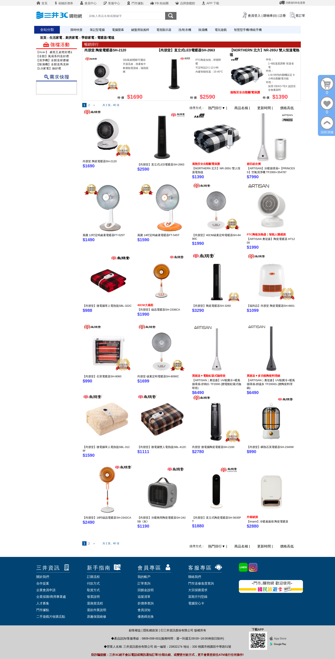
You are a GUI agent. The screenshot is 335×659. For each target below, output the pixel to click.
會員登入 (254, 15)
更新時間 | (265, 108)
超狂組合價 (254, 163)
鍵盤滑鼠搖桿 (140, 29)
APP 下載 (210, 3)
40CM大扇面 (145, 305)
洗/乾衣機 (184, 29)
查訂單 (300, 15)
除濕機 (202, 29)
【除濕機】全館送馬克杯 (52, 64)
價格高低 (287, 108)
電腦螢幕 (118, 29)
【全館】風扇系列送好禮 (52, 56)
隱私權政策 (150, 630)
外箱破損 (252, 517)
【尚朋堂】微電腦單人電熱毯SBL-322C (107, 305)
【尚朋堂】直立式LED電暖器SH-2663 (186, 50)
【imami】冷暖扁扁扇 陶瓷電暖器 (267, 521)
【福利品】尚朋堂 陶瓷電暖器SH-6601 (271, 305)
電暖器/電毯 (105, 37)
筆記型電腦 (97, 29)
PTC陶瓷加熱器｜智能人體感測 (266, 234)
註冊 (282, 15)
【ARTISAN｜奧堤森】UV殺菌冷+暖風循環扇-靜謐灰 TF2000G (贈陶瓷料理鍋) (271, 384)
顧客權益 (135, 630)
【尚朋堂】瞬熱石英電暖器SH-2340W (270, 447)
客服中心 (111, 3)
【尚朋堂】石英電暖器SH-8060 (102, 376)
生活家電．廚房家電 (63, 37)
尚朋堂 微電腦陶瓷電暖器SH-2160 (213, 447)
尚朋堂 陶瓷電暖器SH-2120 (105, 50)
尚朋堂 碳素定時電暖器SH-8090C (158, 376)
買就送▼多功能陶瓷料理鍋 (263, 375)
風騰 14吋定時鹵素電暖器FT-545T (158, 235)
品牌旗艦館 (185, 3)
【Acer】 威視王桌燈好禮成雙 (56, 52)
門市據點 (135, 3)
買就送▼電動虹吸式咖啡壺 (208, 375)
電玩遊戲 (221, 29)
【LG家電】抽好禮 (48, 68)
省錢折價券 (63, 3)
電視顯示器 (163, 29)
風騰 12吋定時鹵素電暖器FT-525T (104, 235)
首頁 (41, 3)
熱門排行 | (218, 108)
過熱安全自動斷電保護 (206, 163)
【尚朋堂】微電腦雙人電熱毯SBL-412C (161, 447)
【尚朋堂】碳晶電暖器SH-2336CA (158, 309)
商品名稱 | (242, 108)
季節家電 (87, 37)
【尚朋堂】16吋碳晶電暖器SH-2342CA (107, 517)
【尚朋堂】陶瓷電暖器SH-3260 (211, 305)
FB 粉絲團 (159, 3)
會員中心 (88, 3)
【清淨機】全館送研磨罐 (52, 60)
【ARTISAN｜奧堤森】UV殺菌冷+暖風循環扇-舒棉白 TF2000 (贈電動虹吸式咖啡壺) (216, 384)
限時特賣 (76, 29)
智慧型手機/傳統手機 (248, 29)
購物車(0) (270, 15)
